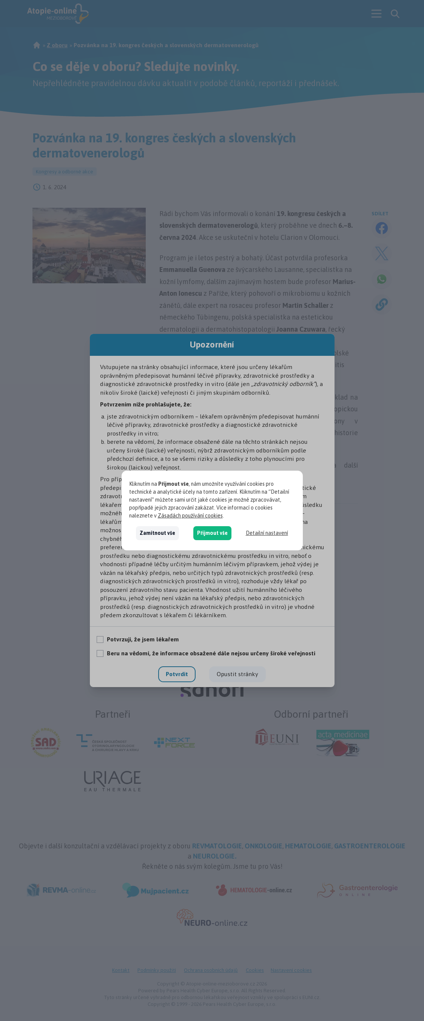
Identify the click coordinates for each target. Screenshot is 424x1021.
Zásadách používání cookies (190, 516)
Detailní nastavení (267, 533)
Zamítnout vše (157, 533)
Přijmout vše (212, 533)
